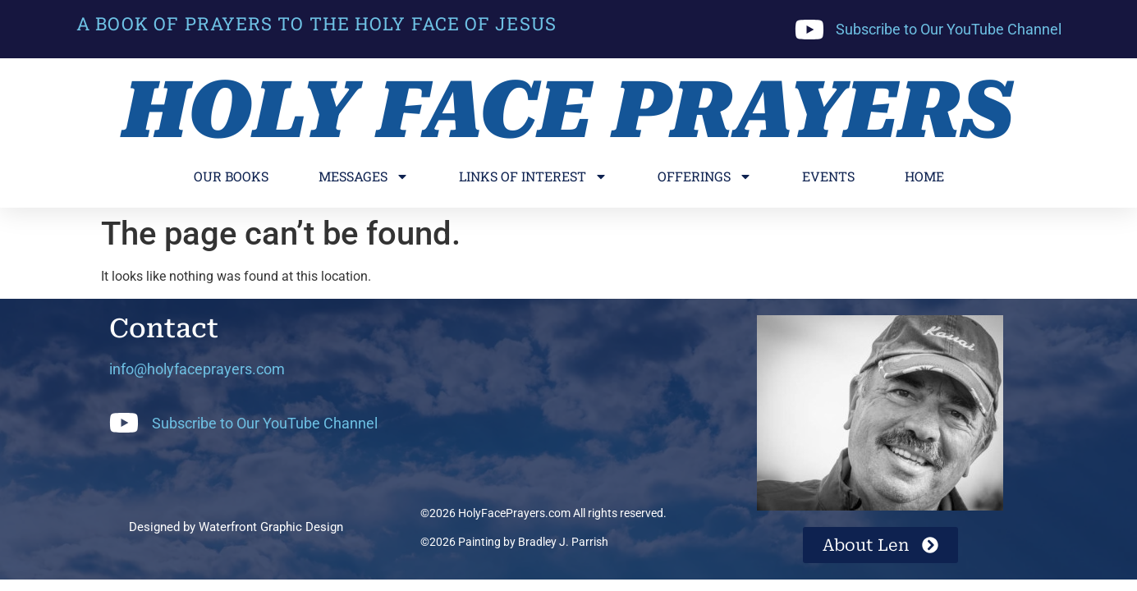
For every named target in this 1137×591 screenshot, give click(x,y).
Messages (364, 176)
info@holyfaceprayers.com (197, 369)
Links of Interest (533, 176)
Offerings (705, 176)
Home (924, 176)
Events (828, 176)
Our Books (231, 176)
